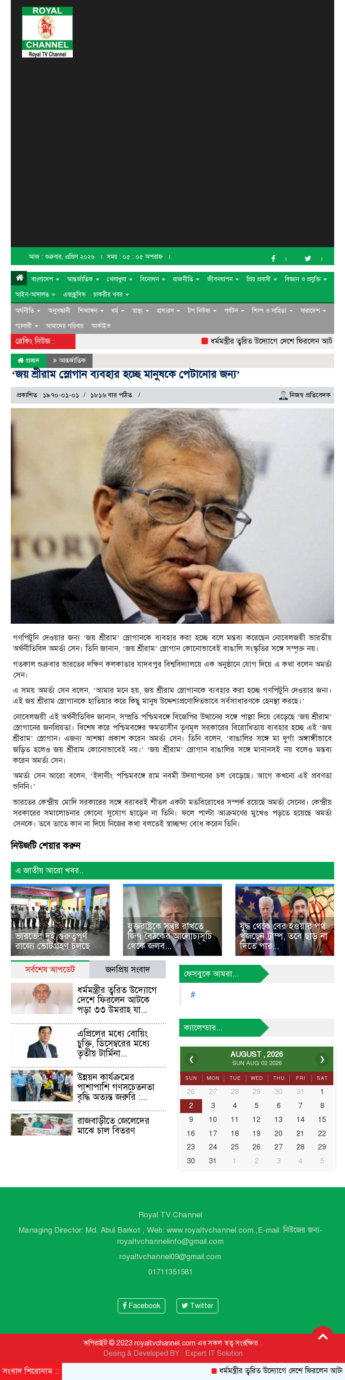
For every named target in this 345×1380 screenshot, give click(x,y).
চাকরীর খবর (111, 294)
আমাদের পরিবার (65, 326)
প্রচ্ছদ (29, 360)
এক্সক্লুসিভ (74, 294)
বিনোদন (152, 279)
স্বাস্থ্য (140, 311)
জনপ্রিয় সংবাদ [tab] (128, 969)
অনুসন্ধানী (59, 311)
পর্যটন (234, 311)
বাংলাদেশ (45, 279)
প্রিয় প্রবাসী (262, 279)
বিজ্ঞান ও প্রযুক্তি (306, 279)
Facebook (141, 1305)
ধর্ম (117, 311)
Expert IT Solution (214, 1353)
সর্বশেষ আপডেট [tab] (50, 969)
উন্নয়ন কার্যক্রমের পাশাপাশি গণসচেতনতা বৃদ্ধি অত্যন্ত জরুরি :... (116, 1087)
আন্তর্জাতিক (83, 279)
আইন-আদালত (35, 294)
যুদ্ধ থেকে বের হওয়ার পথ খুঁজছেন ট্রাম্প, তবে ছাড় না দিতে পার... (283, 936)
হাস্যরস (168, 311)
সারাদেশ (313, 311)
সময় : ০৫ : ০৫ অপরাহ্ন (135, 257)
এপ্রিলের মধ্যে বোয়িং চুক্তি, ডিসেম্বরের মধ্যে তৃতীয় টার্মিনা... (113, 1043)
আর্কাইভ (101, 326)
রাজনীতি (186, 279)
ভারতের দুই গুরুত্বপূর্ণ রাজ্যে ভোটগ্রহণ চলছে (52, 941)
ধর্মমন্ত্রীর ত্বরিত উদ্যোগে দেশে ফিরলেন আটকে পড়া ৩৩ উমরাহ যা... (117, 1000)
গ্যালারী (26, 326)
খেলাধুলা (120, 279)
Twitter (197, 1305)
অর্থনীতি (27, 311)
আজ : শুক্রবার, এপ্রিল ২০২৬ (62, 257)
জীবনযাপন (223, 279)
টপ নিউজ (202, 311)
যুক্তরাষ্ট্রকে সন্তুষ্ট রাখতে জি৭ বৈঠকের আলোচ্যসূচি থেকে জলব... (170, 936)
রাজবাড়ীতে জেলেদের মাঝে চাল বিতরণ (113, 1125)
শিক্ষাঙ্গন (91, 311)
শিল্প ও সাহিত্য (272, 311)
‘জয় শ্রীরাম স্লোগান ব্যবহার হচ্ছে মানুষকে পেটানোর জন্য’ (126, 374)
